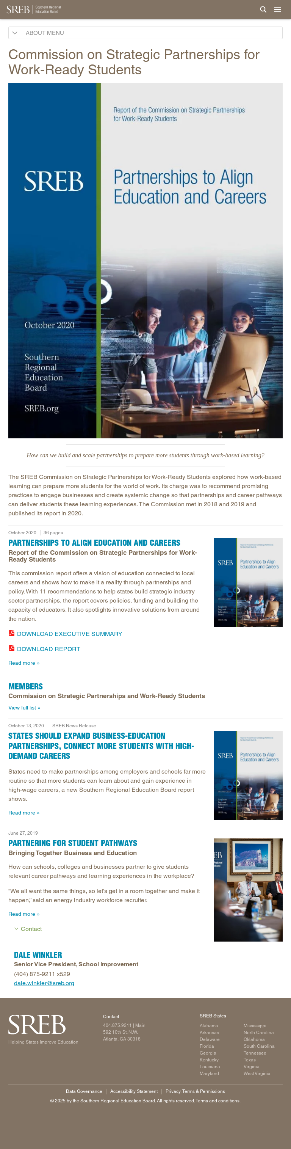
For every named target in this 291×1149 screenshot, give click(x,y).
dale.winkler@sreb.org (44, 983)
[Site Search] (263, 9)
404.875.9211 (117, 1025)
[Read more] (145, 260)
